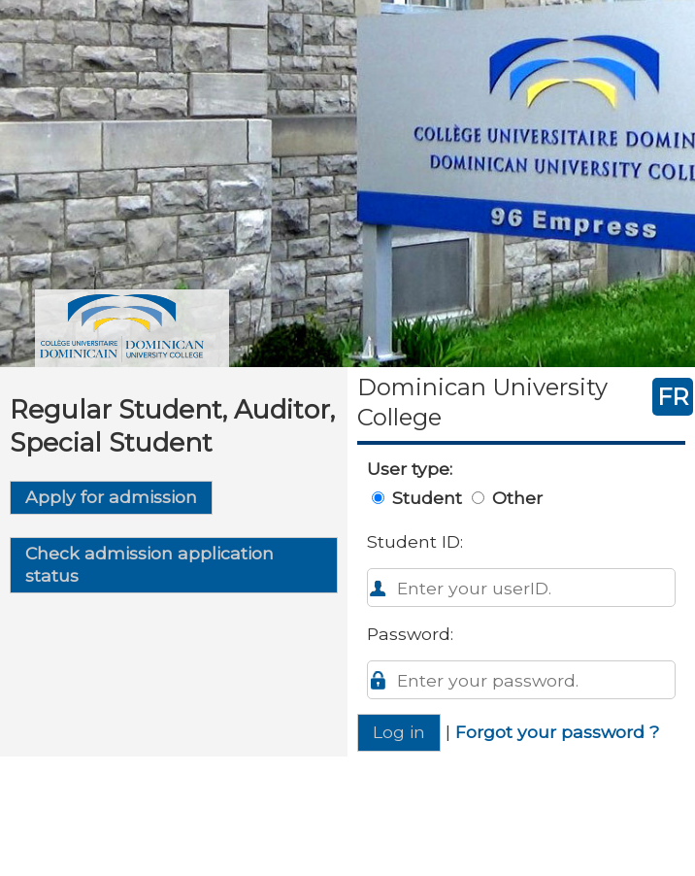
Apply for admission (111, 497)
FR (672, 397)
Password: (410, 633)
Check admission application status (149, 564)
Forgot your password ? (557, 732)
